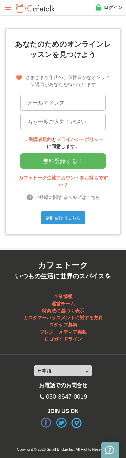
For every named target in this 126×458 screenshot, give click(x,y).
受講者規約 (40, 139)
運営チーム (63, 303)
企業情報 (63, 296)
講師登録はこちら (63, 217)
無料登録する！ (63, 161)
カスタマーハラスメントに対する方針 (63, 317)
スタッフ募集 (63, 324)
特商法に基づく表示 (63, 310)
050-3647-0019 (66, 396)
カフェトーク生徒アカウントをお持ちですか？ (63, 181)
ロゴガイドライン (63, 339)
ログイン (108, 8)
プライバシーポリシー (79, 139)
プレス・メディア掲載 (63, 332)
